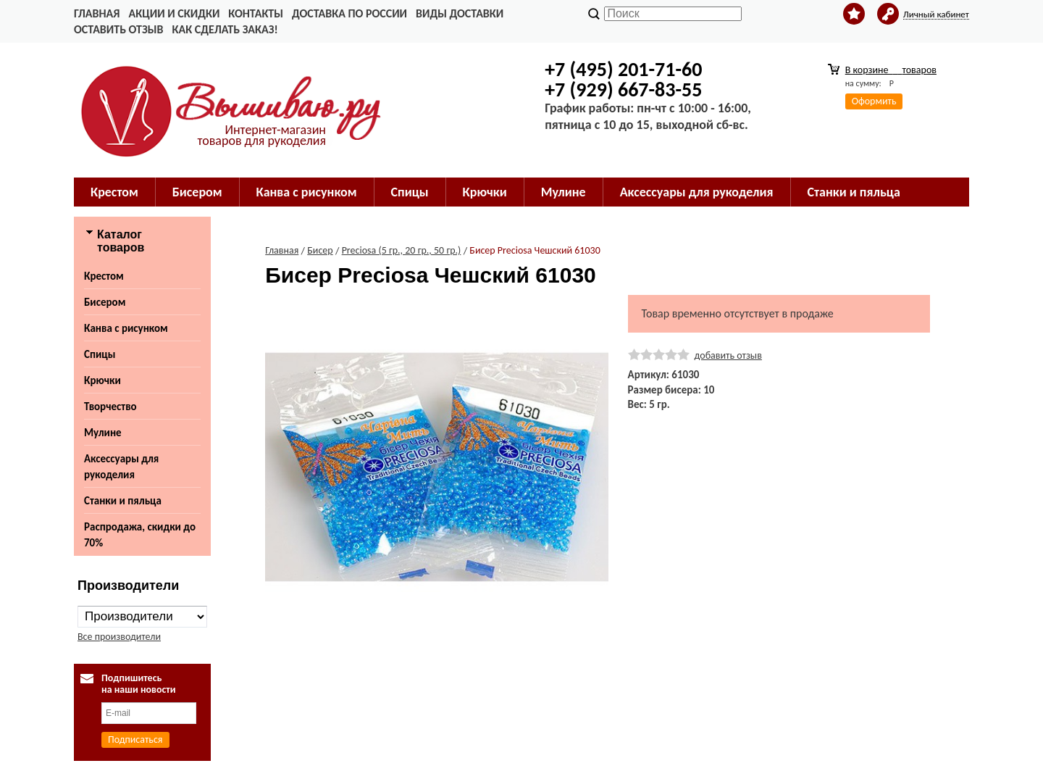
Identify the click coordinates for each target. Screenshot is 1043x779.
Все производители (119, 636)
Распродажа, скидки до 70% (140, 534)
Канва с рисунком (306, 192)
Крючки (485, 192)
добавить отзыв (728, 355)
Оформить (874, 101)
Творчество (110, 406)
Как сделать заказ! (224, 29)
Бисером (197, 192)
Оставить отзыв (118, 29)
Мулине (563, 192)
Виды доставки (459, 13)
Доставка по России (349, 13)
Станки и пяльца (854, 192)
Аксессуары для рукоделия (697, 192)
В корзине (891, 70)
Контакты (255, 13)
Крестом (114, 192)
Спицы (410, 192)
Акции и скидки (173, 13)
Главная (97, 13)
